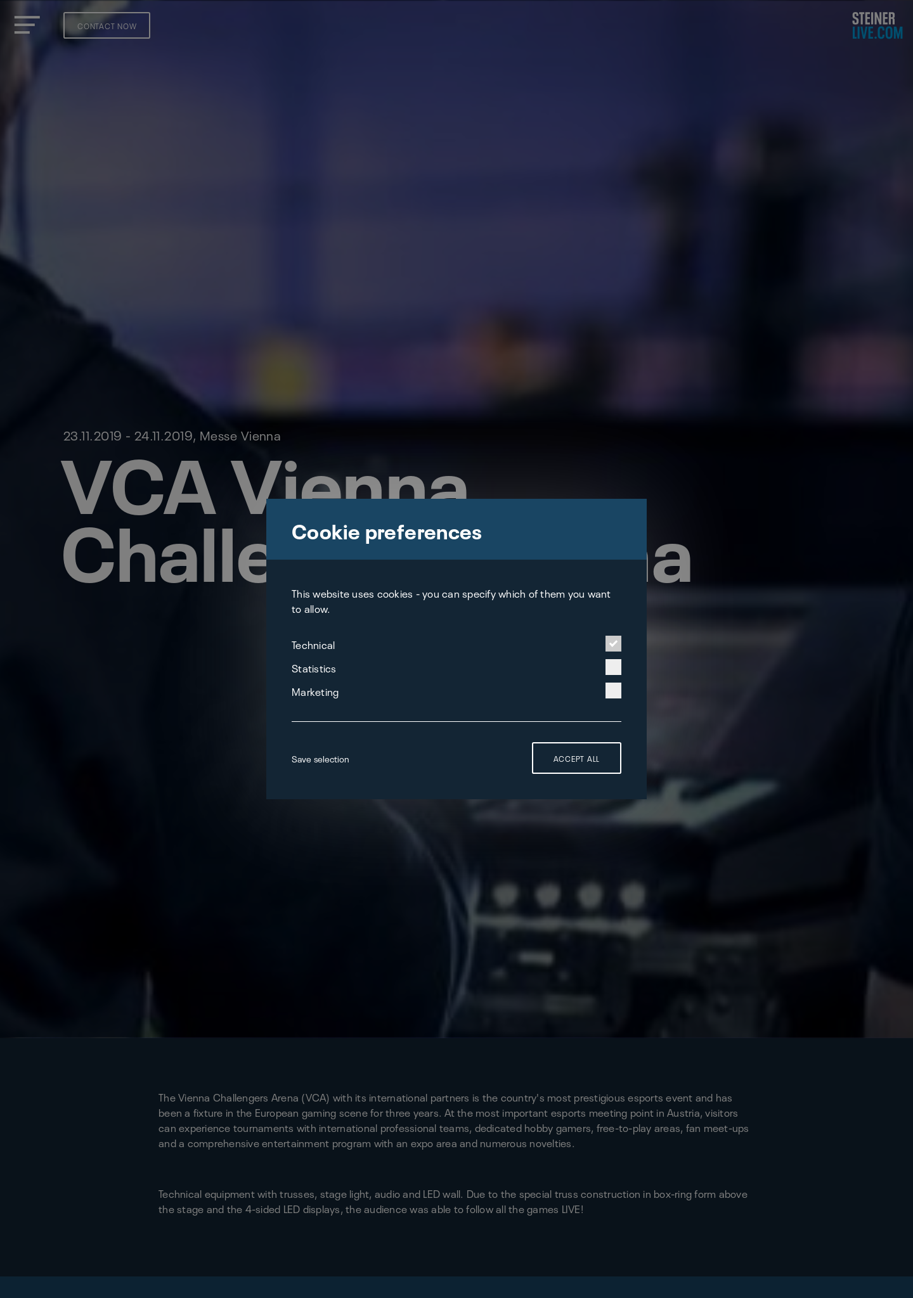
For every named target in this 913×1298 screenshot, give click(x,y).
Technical (456, 644)
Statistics (456, 667)
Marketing (456, 690)
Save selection (320, 758)
